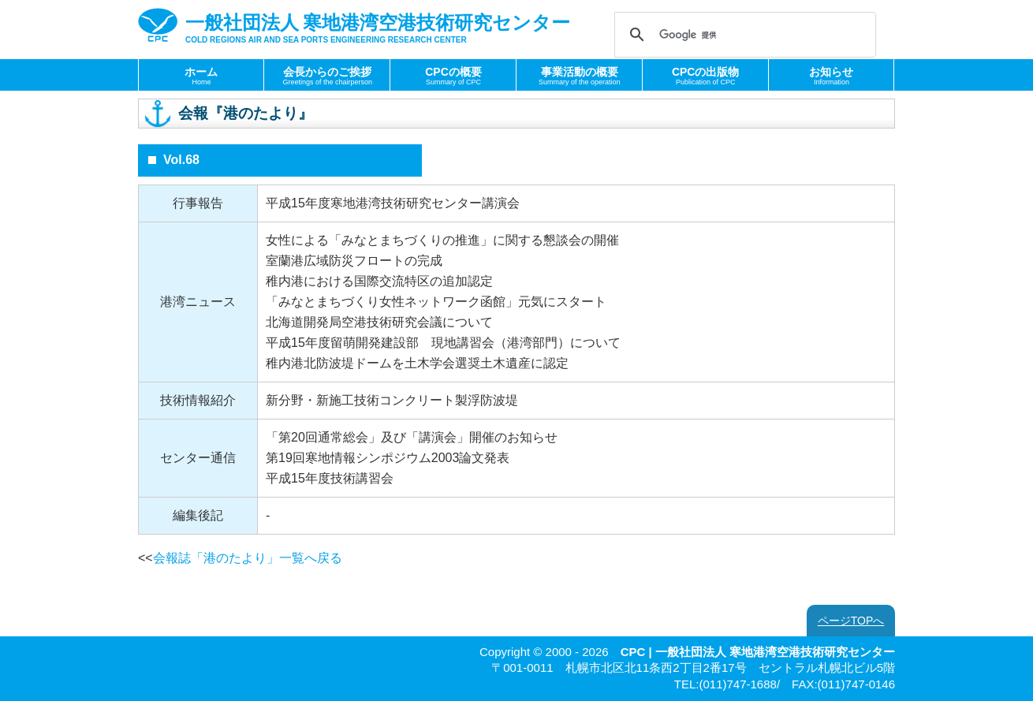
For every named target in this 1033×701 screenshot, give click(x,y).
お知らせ (831, 75)
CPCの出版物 (705, 75)
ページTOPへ (851, 620)
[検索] (742, 34)
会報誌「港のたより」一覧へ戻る (247, 558)
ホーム (201, 75)
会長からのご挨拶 (327, 75)
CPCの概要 (453, 75)
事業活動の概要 (579, 75)
